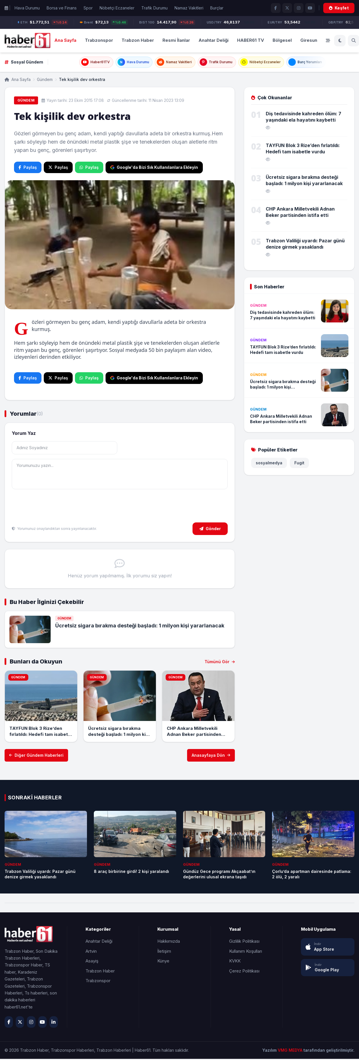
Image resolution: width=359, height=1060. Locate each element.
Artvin (91, 952)
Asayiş (92, 962)
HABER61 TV (250, 40)
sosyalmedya (269, 464)
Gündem (45, 80)
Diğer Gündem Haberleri (36, 756)
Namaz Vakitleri (188, 7)
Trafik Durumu (154, 7)
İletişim (164, 952)
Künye (163, 962)
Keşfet (339, 7)
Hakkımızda (168, 942)
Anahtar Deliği (214, 40)
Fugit (299, 464)
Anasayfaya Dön (211, 756)
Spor (88, 7)
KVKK (235, 962)
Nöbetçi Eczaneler (117, 7)
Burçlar (216, 7)
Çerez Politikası (244, 972)
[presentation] (55, 508)
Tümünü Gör (220, 662)
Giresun (308, 40)
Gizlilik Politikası (244, 942)
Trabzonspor (99, 40)
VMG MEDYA (291, 1051)
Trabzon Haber (138, 40)
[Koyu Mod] (340, 40)
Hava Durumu (27, 7)
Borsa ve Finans (62, 7)
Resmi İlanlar (176, 40)
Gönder (210, 529)
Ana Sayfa (65, 40)
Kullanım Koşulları (245, 952)
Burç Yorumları (316, 63)
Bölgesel (282, 40)
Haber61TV (83, 63)
